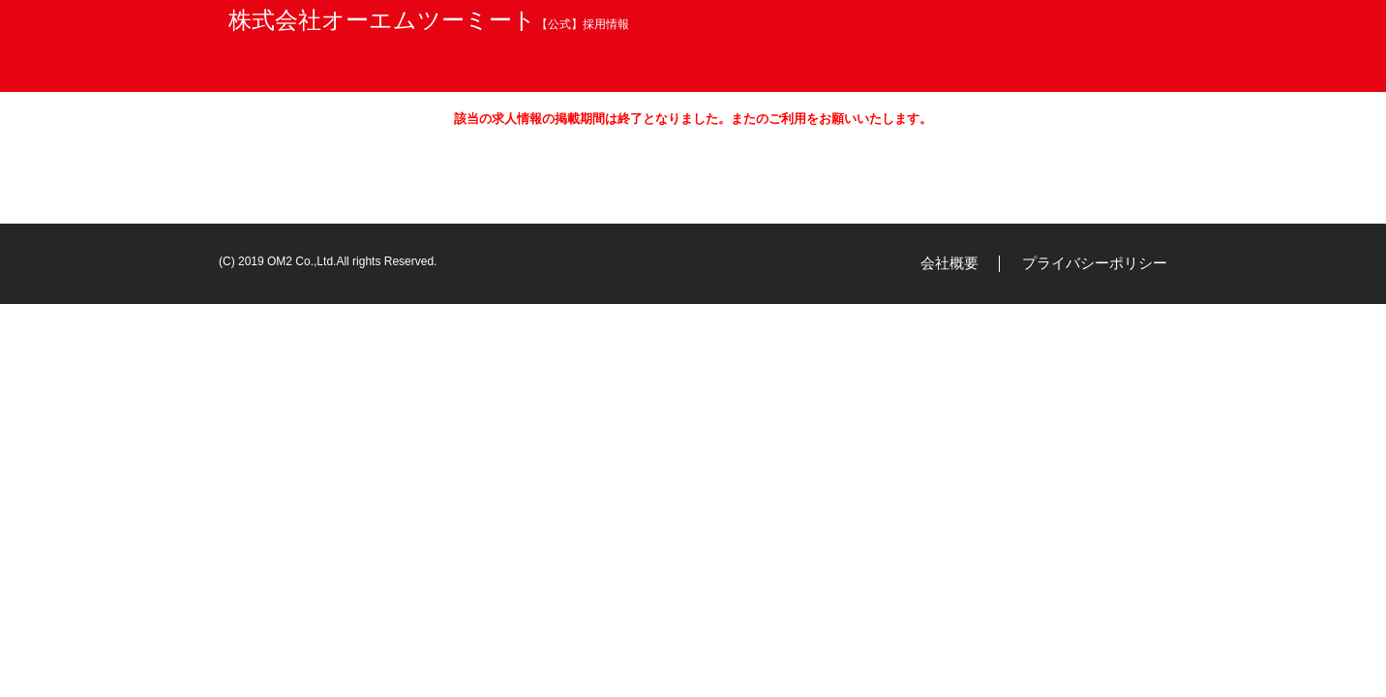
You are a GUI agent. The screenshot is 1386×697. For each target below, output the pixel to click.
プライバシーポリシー (1094, 263)
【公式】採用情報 (428, 24)
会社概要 (949, 263)
